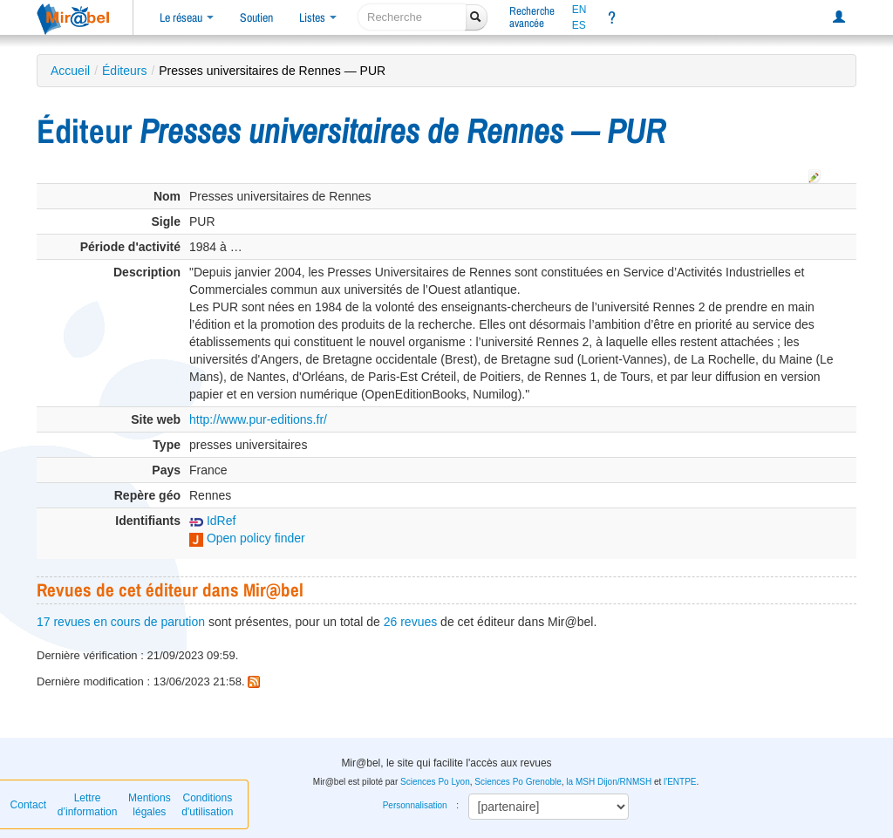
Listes (318, 17)
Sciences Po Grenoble (518, 782)
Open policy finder (247, 538)
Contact (28, 805)
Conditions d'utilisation (207, 805)
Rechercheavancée (532, 17)
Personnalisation (415, 805)
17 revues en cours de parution (121, 622)
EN (579, 9)
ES (579, 25)
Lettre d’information (88, 805)
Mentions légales (149, 805)
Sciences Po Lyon (435, 782)
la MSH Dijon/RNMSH (608, 782)
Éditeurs (124, 71)
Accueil (70, 71)
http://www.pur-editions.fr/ (258, 419)
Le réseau (187, 17)
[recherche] (412, 17)
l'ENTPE (680, 782)
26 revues (410, 622)
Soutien (256, 17)
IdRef (212, 521)
